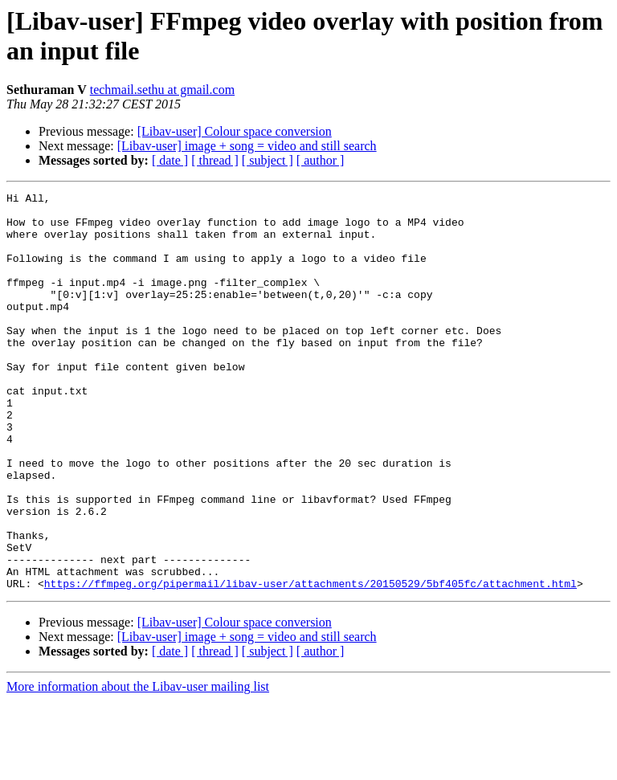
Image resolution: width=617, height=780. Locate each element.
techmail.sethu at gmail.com (162, 89)
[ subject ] (267, 160)
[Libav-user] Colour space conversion (234, 131)
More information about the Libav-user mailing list (137, 766)
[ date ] (170, 160)
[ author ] (320, 160)
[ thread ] (215, 160)
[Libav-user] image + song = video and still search (247, 146)
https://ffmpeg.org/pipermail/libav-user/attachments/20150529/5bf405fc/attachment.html (310, 662)
